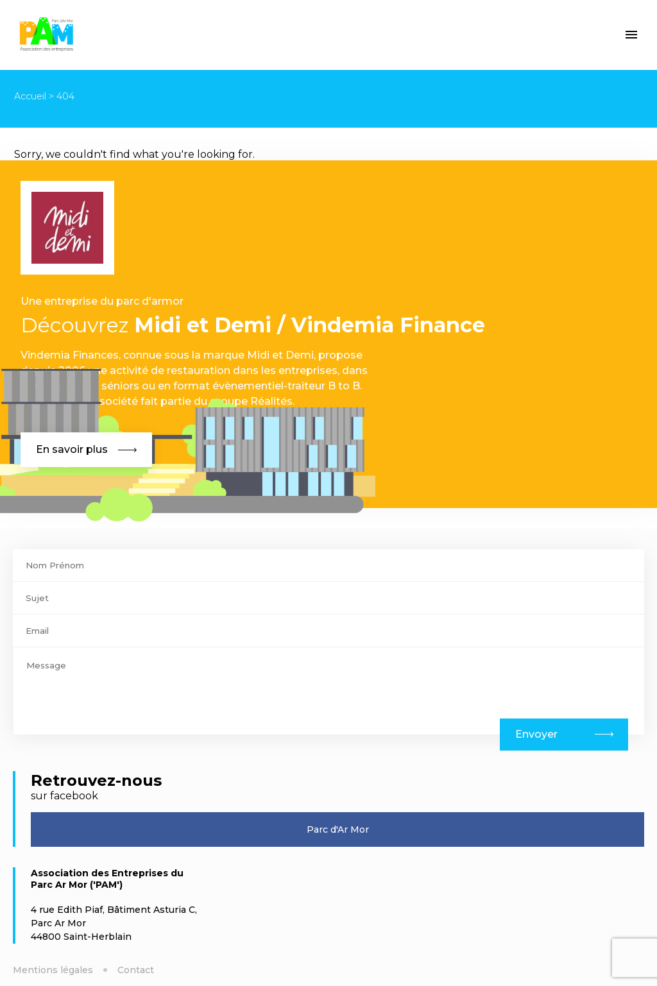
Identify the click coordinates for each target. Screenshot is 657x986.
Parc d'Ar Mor (338, 829)
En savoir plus (86, 449)
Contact (135, 970)
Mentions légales (53, 970)
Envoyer (536, 734)
